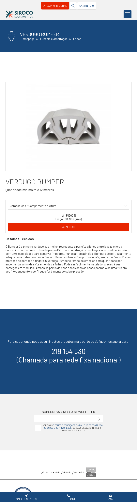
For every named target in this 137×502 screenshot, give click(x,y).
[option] (68, 126)
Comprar (68, 226)
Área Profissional (55, 5)
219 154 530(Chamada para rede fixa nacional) (69, 355)
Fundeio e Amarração (54, 39)
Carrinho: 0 (86, 5)
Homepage (28, 39)
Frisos (77, 39)
